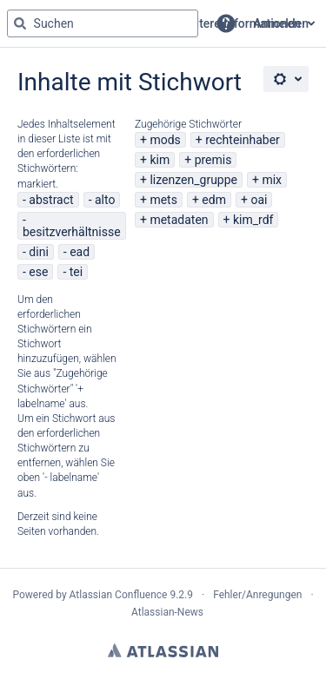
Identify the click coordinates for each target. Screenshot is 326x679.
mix (272, 180)
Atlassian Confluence (119, 595)
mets (163, 200)
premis (213, 160)
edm (214, 200)
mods (165, 140)
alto (105, 200)
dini (38, 252)
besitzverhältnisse (72, 232)
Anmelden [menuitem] (281, 23)
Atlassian (163, 650)
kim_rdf (253, 220)
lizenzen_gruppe (193, 180)
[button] (226, 23)
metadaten (179, 220)
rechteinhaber (242, 140)
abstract (51, 200)
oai (258, 200)
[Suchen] (20, 23)
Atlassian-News (167, 612)
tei (76, 272)
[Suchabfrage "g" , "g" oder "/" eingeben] (102, 23)
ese (38, 272)
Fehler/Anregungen (257, 595)
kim (160, 160)
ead (80, 252)
